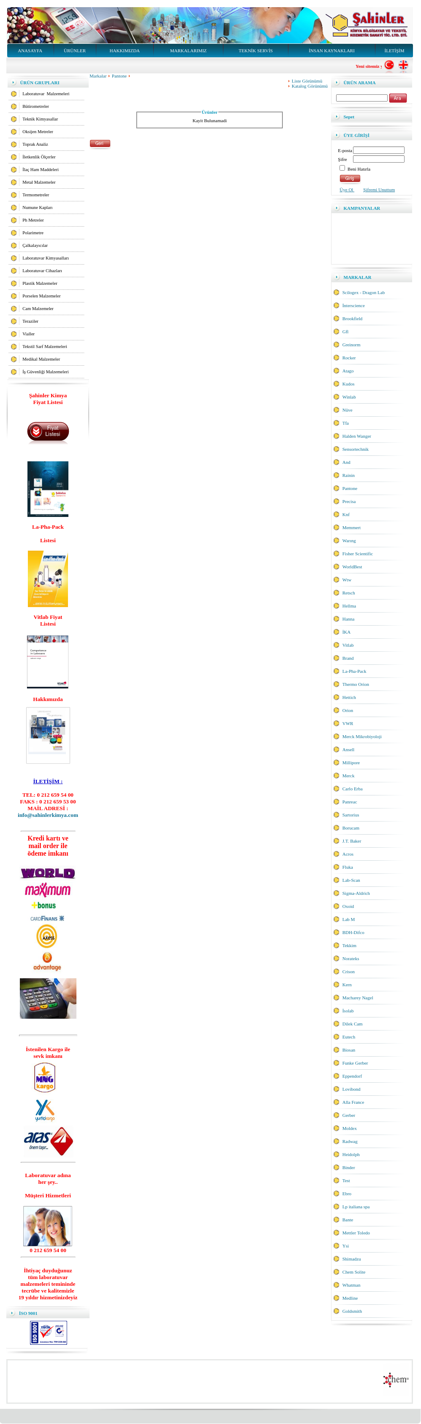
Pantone (119, 75)
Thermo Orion (355, 684)
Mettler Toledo (356, 1232)
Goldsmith (352, 1311)
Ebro (346, 1193)
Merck (348, 775)
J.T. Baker (351, 840)
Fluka (347, 867)
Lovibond (351, 1089)
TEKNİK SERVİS (256, 50)
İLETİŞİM (395, 50)
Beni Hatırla (359, 168)
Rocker (349, 357)
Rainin (348, 475)
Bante (347, 1219)
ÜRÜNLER (75, 50)
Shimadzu (351, 1258)
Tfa (345, 423)
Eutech (349, 1036)
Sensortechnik (355, 449)
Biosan (349, 1049)
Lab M (348, 919)
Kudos (348, 383)
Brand (348, 658)
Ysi (345, 1245)
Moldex (349, 1128)
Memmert (351, 527)
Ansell (348, 749)
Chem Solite (354, 1271)
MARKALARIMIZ (188, 50)
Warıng (349, 540)
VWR (347, 723)
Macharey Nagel (357, 997)
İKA (346, 631)
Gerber (349, 1115)
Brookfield (352, 318)
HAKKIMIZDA (125, 50)
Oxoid (348, 906)
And (346, 462)
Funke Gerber (355, 1062)
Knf (346, 514)
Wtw (346, 579)
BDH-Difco (353, 932)
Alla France (353, 1102)
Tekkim (349, 945)
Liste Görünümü (307, 80)
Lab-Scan (351, 880)
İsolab (348, 1010)
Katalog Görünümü (310, 85)
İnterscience (353, 305)
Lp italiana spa (356, 1206)
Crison (348, 971)
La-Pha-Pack (354, 671)
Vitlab (348, 645)
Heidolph (351, 1154)
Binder (348, 1167)
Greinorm (351, 344)
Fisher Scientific (357, 553)
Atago (348, 370)
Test (346, 1180)
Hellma (349, 605)
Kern (347, 984)
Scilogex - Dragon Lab (363, 292)
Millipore (351, 762)
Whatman (351, 1284)
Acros (347, 854)
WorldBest (352, 566)
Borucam (350, 827)
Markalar (101, 75)
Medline (350, 1298)
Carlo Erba (352, 788)
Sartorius (350, 814)
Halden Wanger (356, 436)
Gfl (345, 331)
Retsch (348, 592)
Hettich (349, 697)
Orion (347, 710)
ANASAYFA (30, 50)
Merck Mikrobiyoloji (362, 736)
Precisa (349, 501)
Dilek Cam (352, 1023)
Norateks (350, 958)
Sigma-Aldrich (356, 893)
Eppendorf (352, 1076)
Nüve (347, 409)
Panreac (349, 801)
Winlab (349, 396)
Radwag (350, 1141)
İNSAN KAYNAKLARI (332, 50)
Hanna (348, 618)
